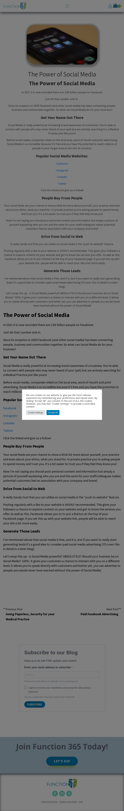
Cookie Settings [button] (35, 412)
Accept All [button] (53, 412)
